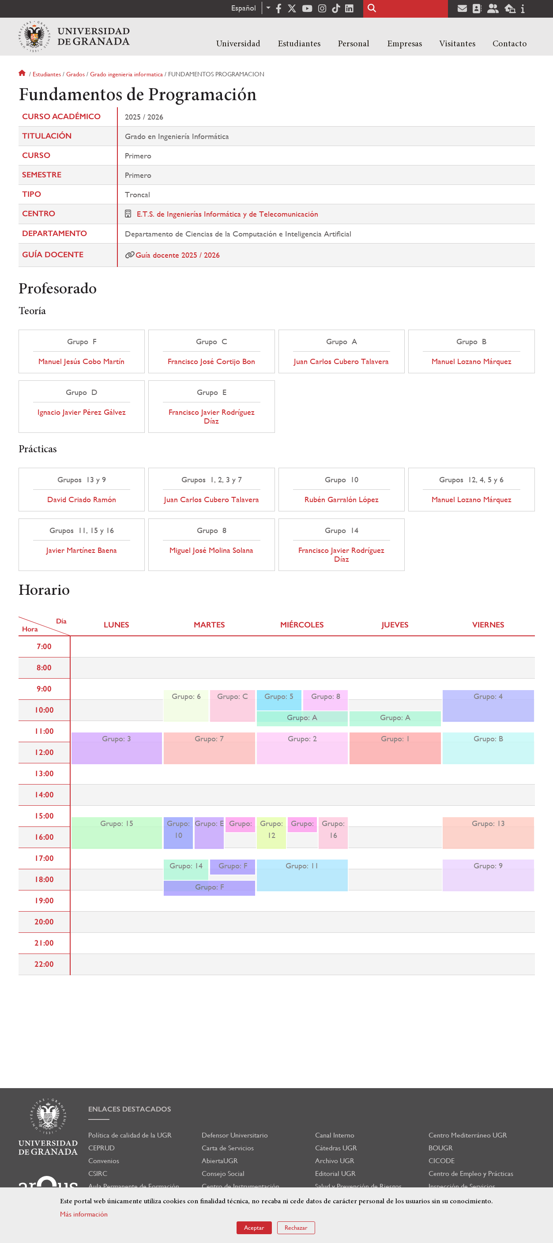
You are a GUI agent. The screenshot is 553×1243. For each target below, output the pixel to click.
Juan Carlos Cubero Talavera (341, 361)
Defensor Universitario (235, 1135)
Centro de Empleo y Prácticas (471, 1173)
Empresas (404, 44)
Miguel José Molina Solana (211, 550)
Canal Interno (334, 1135)
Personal (353, 44)
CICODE (442, 1161)
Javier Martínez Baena (81, 550)
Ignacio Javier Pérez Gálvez (82, 412)
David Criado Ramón (81, 499)
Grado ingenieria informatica (126, 74)
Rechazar (296, 1227)
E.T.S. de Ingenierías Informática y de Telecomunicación (227, 213)
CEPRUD (101, 1148)
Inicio (23, 74)
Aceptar (254, 1227)
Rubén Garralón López (342, 499)
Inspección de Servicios (462, 1186)
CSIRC (97, 1173)
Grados (75, 74)
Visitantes (457, 44)
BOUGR (441, 1148)
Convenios (103, 1161)
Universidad (238, 44)
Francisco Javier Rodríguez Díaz (212, 416)
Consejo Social (223, 1173)
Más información (84, 1214)
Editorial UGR (335, 1173)
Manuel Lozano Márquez (472, 361)
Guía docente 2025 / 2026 (177, 254)
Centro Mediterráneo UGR (468, 1135)
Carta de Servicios (228, 1148)
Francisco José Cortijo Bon (211, 361)
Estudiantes (299, 44)
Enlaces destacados (129, 1109)
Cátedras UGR (336, 1148)
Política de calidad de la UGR (130, 1135)
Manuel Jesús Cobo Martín (81, 361)
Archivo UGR (334, 1161)
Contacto (510, 44)
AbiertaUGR (220, 1161)
